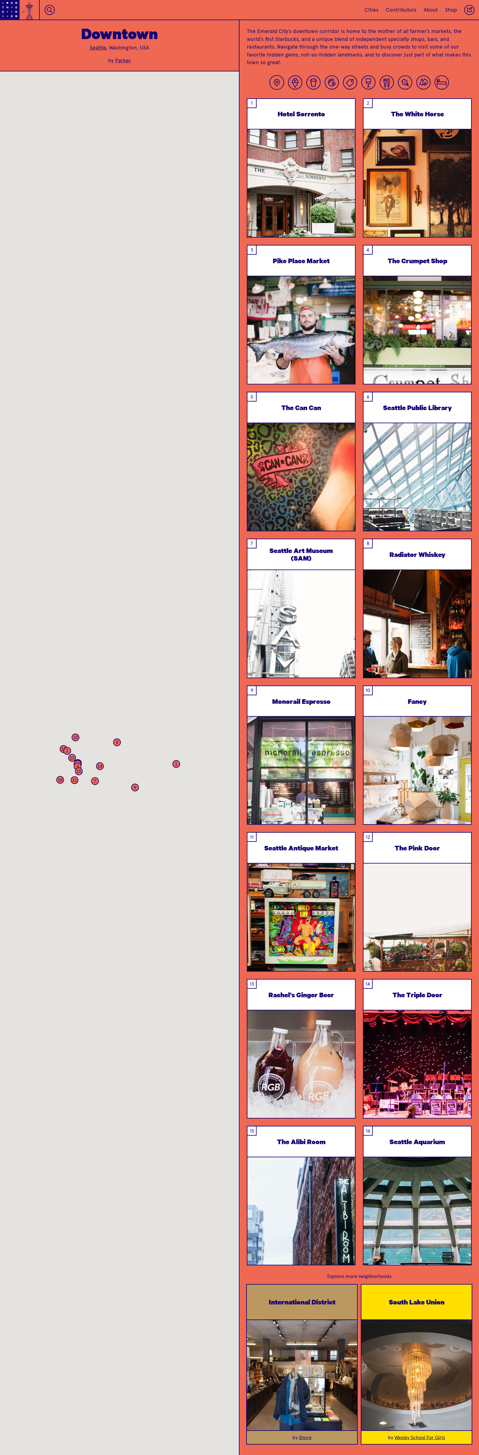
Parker (123, 60)
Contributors (401, 10)
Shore (305, 1437)
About (431, 10)
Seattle (98, 48)
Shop (451, 10)
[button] (176, 764)
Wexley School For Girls (419, 1437)
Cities (371, 10)
